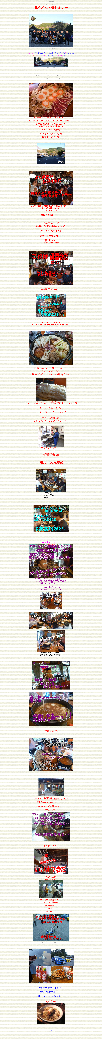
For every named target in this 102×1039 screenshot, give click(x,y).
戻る (51, 1030)
